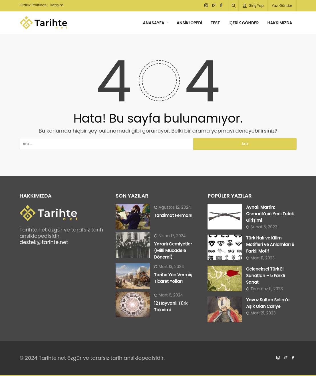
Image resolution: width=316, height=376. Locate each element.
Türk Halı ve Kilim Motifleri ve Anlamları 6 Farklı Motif (270, 244)
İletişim (56, 5)
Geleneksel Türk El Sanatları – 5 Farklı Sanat (265, 275)
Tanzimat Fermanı (173, 215)
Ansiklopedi (189, 23)
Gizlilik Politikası (34, 5)
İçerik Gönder (243, 23)
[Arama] (234, 5)
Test (215, 23)
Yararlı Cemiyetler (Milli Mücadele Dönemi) (173, 250)
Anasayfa (153, 23)
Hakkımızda (279, 23)
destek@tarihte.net (44, 242)
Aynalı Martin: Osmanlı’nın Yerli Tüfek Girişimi (270, 213)
